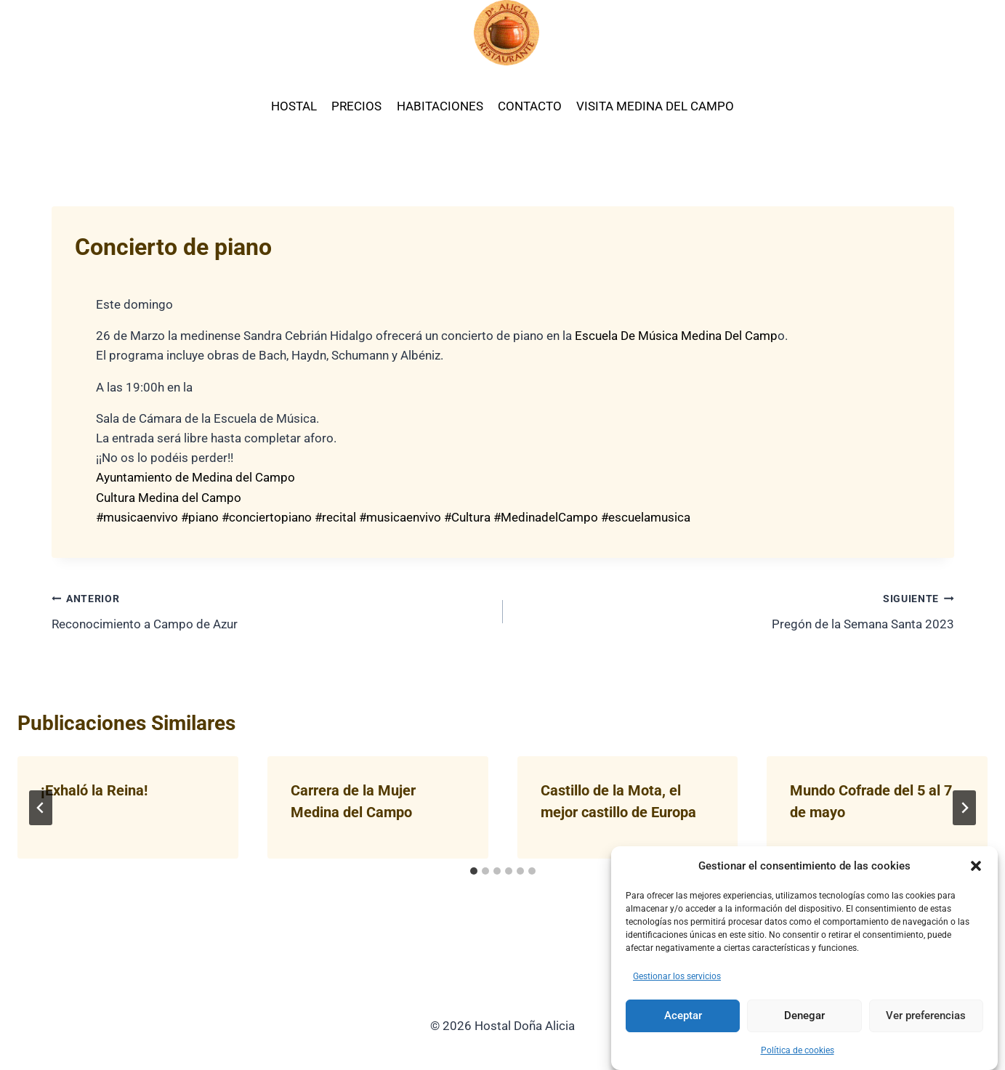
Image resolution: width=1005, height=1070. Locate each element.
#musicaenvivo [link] (137, 517)
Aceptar (683, 1015)
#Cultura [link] (467, 517)
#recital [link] (335, 517)
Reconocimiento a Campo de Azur (271, 609)
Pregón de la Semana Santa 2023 (734, 609)
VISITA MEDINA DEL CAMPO (655, 106)
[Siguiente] (964, 807)
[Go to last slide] (40, 807)
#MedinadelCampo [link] (545, 517)
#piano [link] (200, 517)
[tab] (473, 871)
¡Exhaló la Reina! (94, 790)
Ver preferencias (926, 1015)
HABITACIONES (440, 106)
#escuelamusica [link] (645, 517)
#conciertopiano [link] (267, 517)
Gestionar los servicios (677, 976)
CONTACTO (530, 106)
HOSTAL (294, 106)
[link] (675, 335)
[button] (976, 866)
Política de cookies (797, 1050)
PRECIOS (356, 106)
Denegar (804, 1015)
